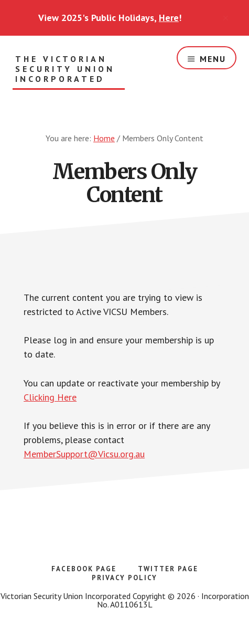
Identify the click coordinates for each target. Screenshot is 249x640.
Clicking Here (50, 397)
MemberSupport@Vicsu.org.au (84, 454)
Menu (213, 59)
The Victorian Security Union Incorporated (65, 69)
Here (169, 18)
